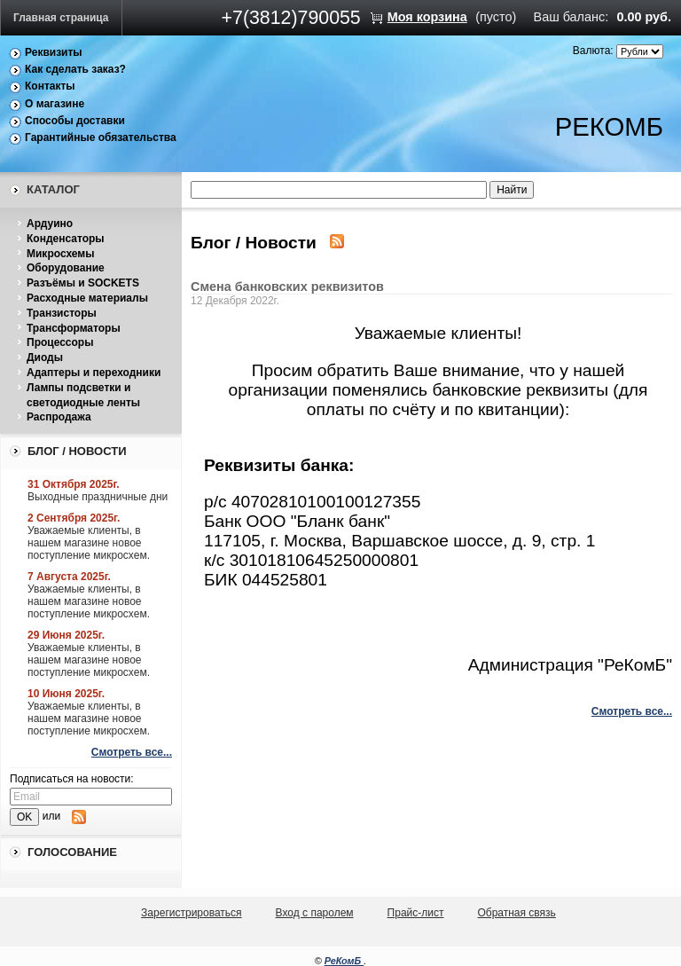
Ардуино (50, 223)
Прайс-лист (415, 913)
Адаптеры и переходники (93, 372)
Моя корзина (427, 17)
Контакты (50, 86)
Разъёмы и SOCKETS (83, 283)
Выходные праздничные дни (97, 497)
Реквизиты (53, 52)
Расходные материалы (87, 298)
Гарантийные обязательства (100, 137)
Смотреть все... (131, 752)
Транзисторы (62, 313)
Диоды (45, 357)
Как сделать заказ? (75, 69)
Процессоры (60, 342)
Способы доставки (75, 120)
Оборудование (66, 268)
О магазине (54, 104)
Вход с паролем (315, 913)
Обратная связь (516, 913)
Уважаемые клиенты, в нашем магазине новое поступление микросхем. (88, 543)
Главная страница (61, 18)
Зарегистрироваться (191, 913)
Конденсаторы (66, 238)
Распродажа (59, 417)
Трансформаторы (74, 328)
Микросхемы (60, 253)
